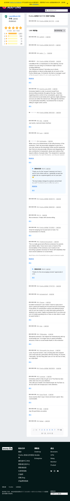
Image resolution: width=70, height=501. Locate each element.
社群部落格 (22, 471)
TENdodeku (43, 334)
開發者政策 (22, 467)
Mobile (37, 455)
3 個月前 (48, 37)
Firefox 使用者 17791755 (47, 286)
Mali (41, 409)
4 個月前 (51, 294)
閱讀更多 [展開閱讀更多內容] (31, 78)
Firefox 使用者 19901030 (47, 112)
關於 (20, 452)
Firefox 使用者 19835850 (47, 368)
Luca (41, 133)
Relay (52, 458)
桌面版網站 (35, 4)
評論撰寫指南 (23, 481)
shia (41, 121)
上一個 (35, 430)
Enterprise (38, 458)
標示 (30, 82)
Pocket (53, 465)
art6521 (42, 37)
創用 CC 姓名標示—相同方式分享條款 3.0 (32, 491)
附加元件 (21, 448)
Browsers (54, 452)
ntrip (41, 326)
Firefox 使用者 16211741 (47, 21)
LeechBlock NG (15, 16)
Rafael (41, 421)
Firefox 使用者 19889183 (47, 207)
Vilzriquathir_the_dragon (47, 350)
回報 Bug (21, 478)
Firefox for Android (15, 2)
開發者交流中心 (24, 464)
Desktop (37, 452)
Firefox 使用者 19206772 (47, 199)
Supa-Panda (43, 394)
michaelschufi (44, 294)
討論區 (20, 474)
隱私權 (4, 487)
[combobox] (56, 10)
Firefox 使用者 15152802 (47, 227)
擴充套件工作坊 (24, 461)
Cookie (11, 487)
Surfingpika (43, 141)
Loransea (42, 376)
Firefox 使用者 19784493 (47, 61)
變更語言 (53, 491)
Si (40, 215)
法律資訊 (18, 487)
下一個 (59, 430)
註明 (7, 491)
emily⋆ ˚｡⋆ (43, 53)
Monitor (53, 462)
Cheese (42, 302)
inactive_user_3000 (45, 89)
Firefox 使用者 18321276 (47, 45)
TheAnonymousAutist (46, 241)
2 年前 (57, 21)
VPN (52, 455)
